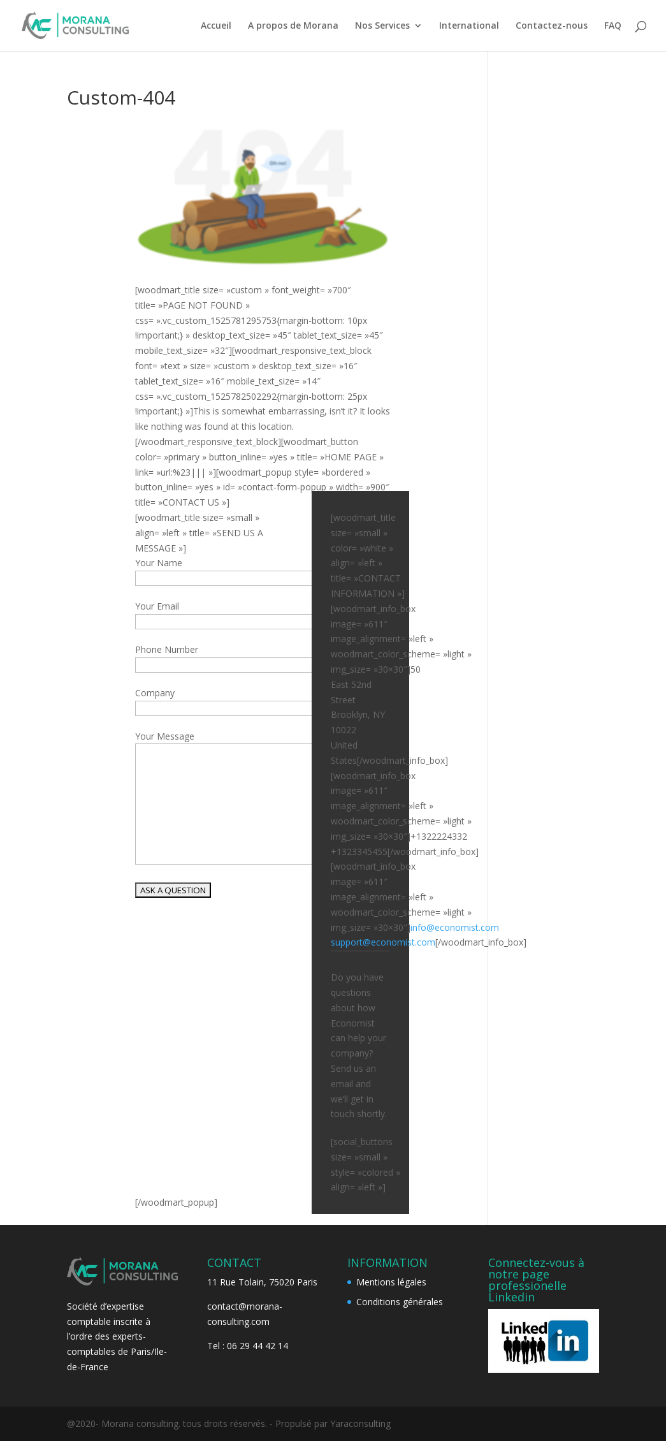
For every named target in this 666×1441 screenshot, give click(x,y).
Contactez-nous (552, 26)
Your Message (164, 736)
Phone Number (166, 649)
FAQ (612, 26)
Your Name (158, 563)
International (469, 26)
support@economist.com (383, 942)
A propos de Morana (293, 26)
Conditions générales (399, 1302)
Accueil (216, 26)
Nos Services (382, 26)
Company (155, 693)
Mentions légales (391, 1282)
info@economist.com (454, 927)
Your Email (157, 606)
